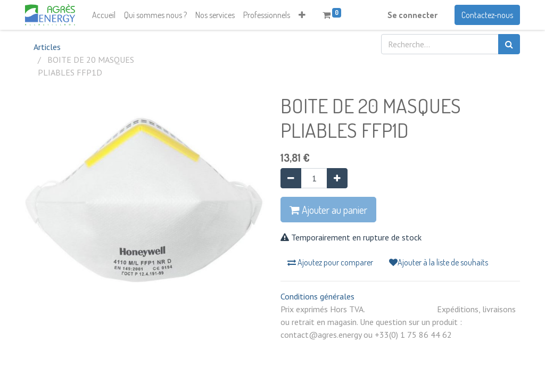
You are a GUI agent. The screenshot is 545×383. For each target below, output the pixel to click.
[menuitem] (104, 15)
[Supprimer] (290, 178)
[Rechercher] (509, 44)
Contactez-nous (487, 15)
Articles (47, 46)
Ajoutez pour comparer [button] (330, 262)
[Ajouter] (337, 178)
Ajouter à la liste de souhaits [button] (438, 262)
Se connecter (412, 15)
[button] (302, 15)
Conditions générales (317, 296)
